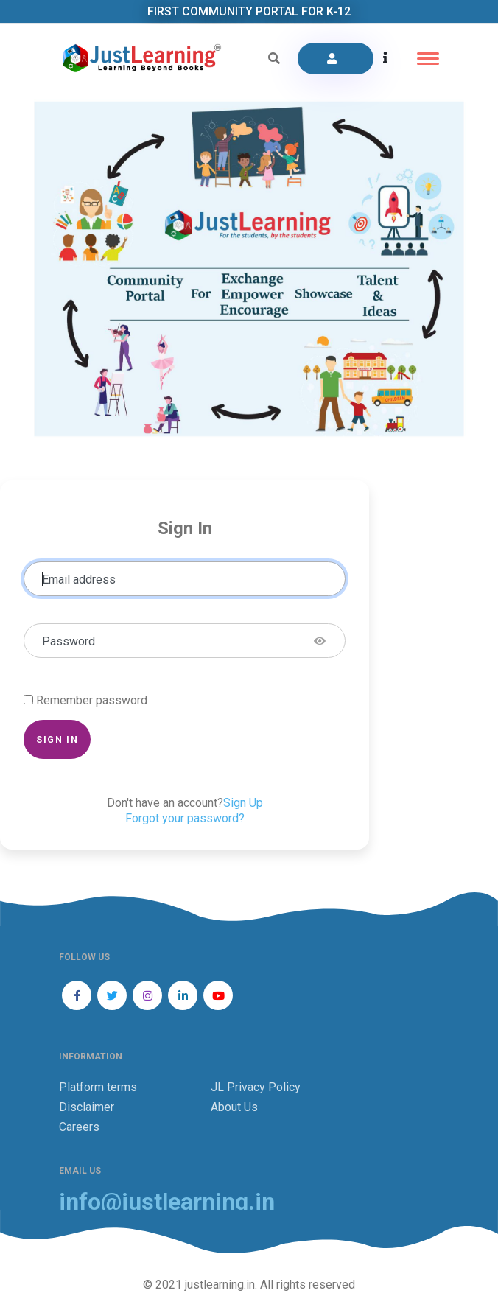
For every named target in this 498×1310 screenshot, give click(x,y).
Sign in (57, 739)
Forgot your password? (185, 818)
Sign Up (243, 803)
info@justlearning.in (167, 1202)
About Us (234, 1107)
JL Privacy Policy (256, 1087)
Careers (79, 1127)
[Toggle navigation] (428, 58)
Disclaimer (86, 1107)
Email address (79, 579)
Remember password (91, 700)
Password (68, 641)
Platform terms (98, 1087)
